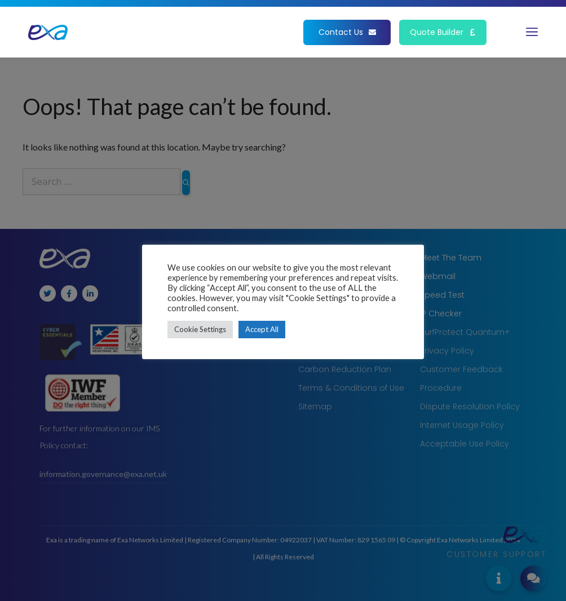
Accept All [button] (261, 329)
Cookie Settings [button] (200, 329)
